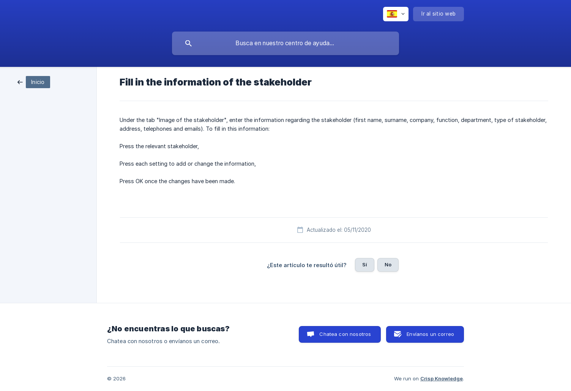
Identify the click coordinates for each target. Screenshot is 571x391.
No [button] (388, 264)
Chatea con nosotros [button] (345, 334)
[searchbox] (285, 43)
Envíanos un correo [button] (430, 334)
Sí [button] (364, 264)
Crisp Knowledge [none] (441, 378)
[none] (396, 14)
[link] (33, 81)
